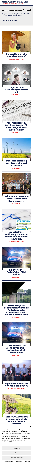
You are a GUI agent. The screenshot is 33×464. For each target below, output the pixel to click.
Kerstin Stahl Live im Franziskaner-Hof (16, 55)
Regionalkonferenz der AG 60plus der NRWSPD (16, 384)
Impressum (27, 461)
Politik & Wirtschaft (16, 388)
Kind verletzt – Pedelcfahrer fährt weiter (16, 272)
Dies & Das (16, 168)
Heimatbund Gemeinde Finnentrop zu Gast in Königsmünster (16, 198)
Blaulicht (16, 277)
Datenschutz (19, 461)
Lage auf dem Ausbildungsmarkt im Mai (16, 89)
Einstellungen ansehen (16, 458)
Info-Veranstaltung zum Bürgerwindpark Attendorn (16, 163)
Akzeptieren (16, 448)
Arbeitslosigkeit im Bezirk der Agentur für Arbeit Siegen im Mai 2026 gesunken (16, 126)
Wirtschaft (16, 94)
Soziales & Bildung (16, 59)
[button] (30, 426)
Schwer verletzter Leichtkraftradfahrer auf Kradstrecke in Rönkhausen (16, 349)
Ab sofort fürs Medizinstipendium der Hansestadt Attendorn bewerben (16, 235)
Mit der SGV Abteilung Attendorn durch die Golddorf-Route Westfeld (16, 420)
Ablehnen (16, 453)
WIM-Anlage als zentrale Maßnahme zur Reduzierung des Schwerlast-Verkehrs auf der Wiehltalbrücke (16, 310)
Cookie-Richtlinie (8, 461)
